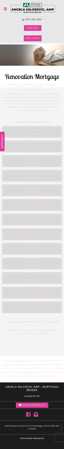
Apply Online (33, 38)
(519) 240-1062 (33, 19)
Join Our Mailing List (32, 405)
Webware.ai (38, 438)
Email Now (32, 28)
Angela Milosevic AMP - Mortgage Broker (32, 388)
